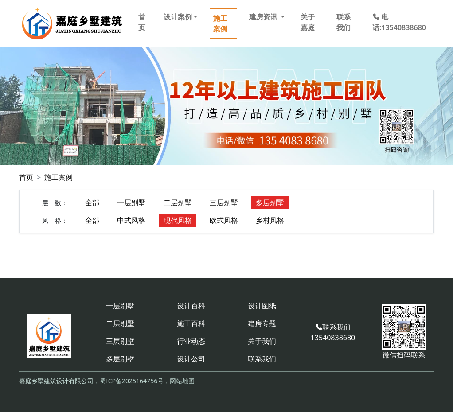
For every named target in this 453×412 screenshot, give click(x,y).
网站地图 (182, 381)
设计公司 (191, 359)
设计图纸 (262, 306)
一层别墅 (131, 202)
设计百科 (191, 306)
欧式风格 (224, 220)
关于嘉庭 (308, 22)
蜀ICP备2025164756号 (132, 381)
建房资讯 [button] (264, 17)
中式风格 (131, 220)
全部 (92, 202)
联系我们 (343, 22)
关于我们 (262, 341)
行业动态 (191, 341)
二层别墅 (178, 202)
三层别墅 (224, 202)
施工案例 (220, 23)
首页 (141, 22)
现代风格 (178, 220)
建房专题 (262, 323)
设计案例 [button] (178, 17)
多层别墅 (270, 202)
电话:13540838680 (399, 22)
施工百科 (191, 323)
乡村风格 (270, 220)
